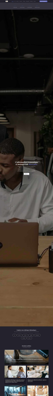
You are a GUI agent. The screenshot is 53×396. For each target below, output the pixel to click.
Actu (15, 1)
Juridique (24, 1)
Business (17, 1)
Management (27, 1)
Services (35, 1)
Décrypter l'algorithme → (43, 1)
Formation (21, 1)
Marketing (31, 1)
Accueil (13, 1)
